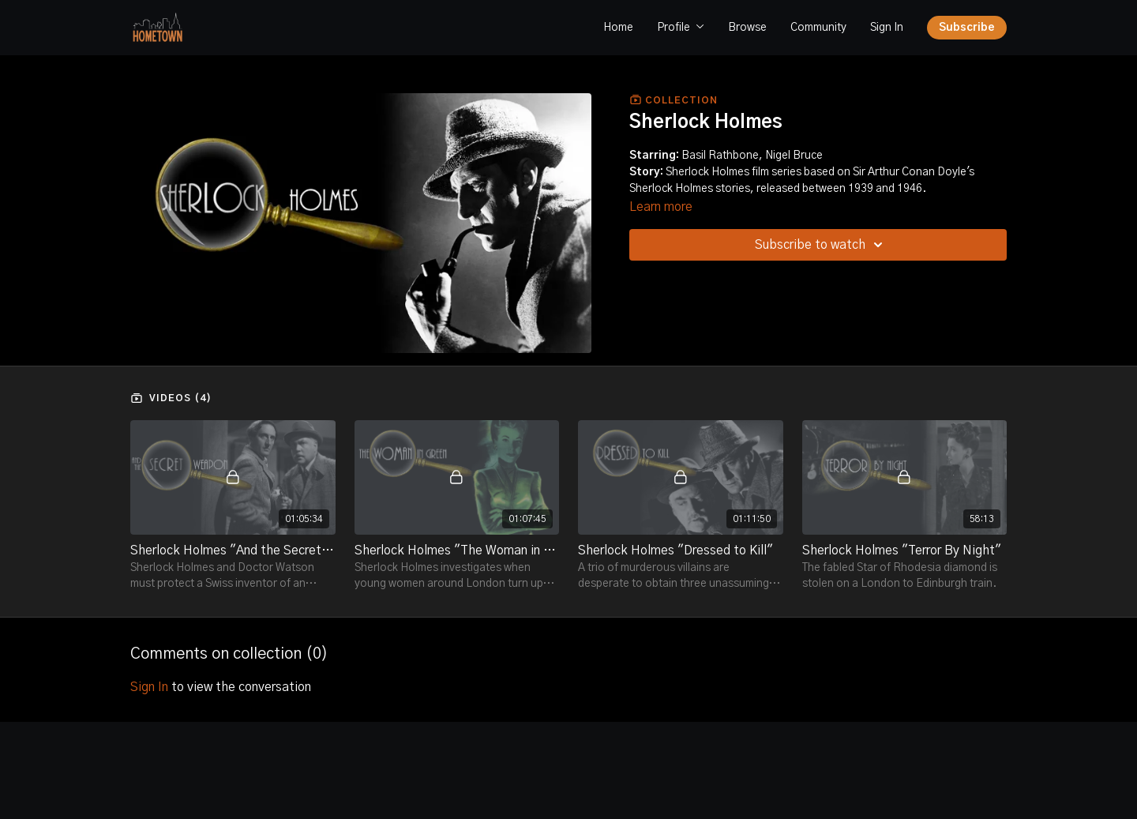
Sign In (886, 27)
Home (618, 27)
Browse (747, 27)
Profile (680, 27)
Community (818, 27)
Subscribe (967, 27)
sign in (149, 687)
